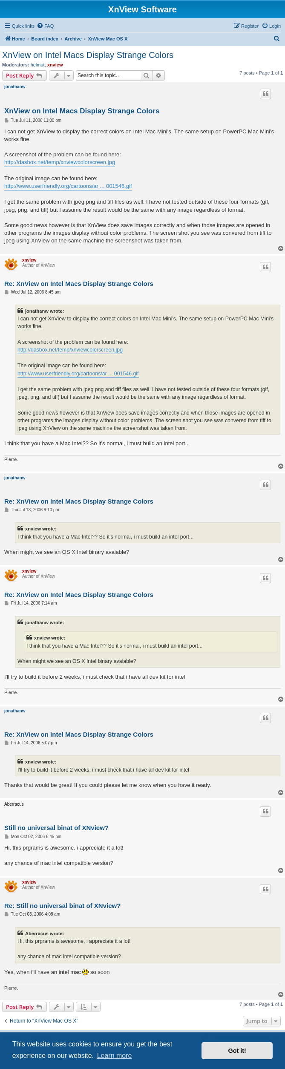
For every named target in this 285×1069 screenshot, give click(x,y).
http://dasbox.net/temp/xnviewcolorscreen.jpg (59, 162)
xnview (55, 64)
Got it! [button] (237, 1050)
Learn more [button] (114, 1055)
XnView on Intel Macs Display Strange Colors (87, 55)
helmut (38, 64)
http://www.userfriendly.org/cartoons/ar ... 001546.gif (68, 186)
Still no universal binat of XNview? (56, 827)
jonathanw (14, 86)
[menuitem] (45, 26)
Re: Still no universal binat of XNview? (62, 905)
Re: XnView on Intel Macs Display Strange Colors (78, 283)
